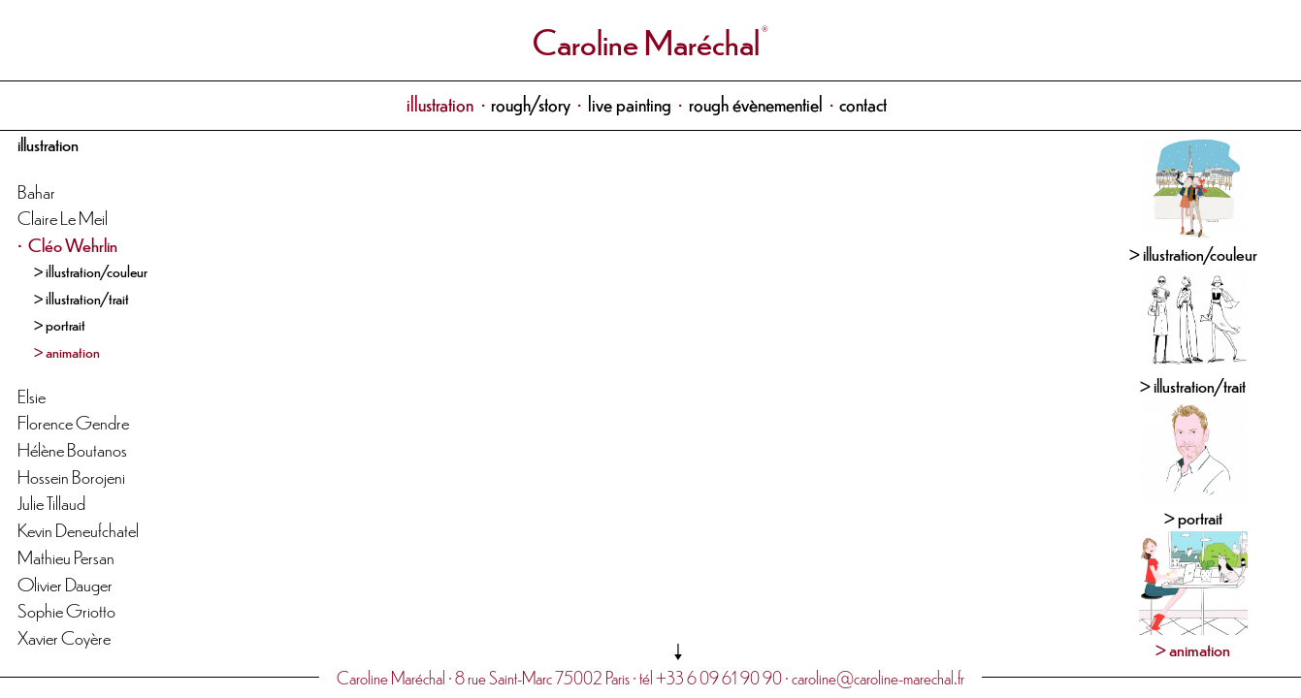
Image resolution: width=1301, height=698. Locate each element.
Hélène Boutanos (72, 448)
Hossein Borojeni (71, 475)
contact (863, 103)
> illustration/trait (81, 297)
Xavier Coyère (64, 636)
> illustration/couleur (90, 270)
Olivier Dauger (65, 583)
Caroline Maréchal (646, 40)
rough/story (530, 103)
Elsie (31, 395)
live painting (629, 103)
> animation (67, 351)
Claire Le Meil (62, 217)
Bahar (36, 190)
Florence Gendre (73, 421)
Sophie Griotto (66, 609)
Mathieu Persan (65, 556)
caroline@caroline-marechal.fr (878, 677)
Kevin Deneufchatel (78, 529)
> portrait (59, 323)
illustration (440, 103)
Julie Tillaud (51, 502)
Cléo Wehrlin (72, 244)
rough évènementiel (756, 103)
